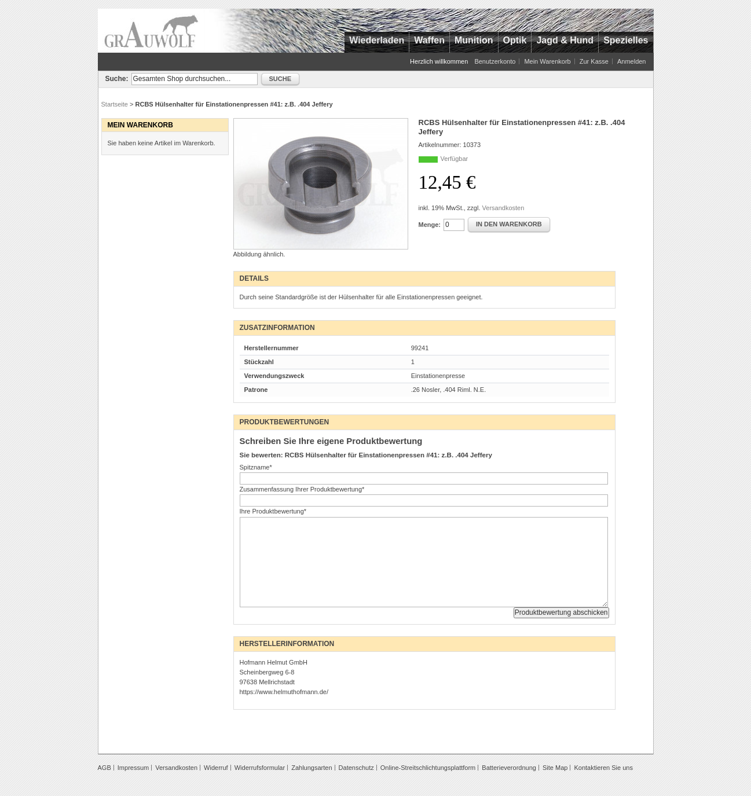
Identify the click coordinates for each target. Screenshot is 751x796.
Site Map (555, 767)
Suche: (117, 79)
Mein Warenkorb (547, 61)
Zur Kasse (594, 61)
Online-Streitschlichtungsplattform (427, 767)
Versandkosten (503, 207)
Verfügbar (454, 158)
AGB (104, 767)
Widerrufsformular (260, 767)
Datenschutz (356, 767)
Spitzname (256, 467)
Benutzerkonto (494, 61)
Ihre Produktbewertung (273, 511)
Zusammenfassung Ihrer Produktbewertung (302, 489)
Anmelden (631, 61)
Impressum (133, 767)
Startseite (114, 104)
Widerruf (216, 767)
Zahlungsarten (311, 767)
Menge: (430, 224)
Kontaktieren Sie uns (603, 767)
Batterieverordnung (509, 767)
